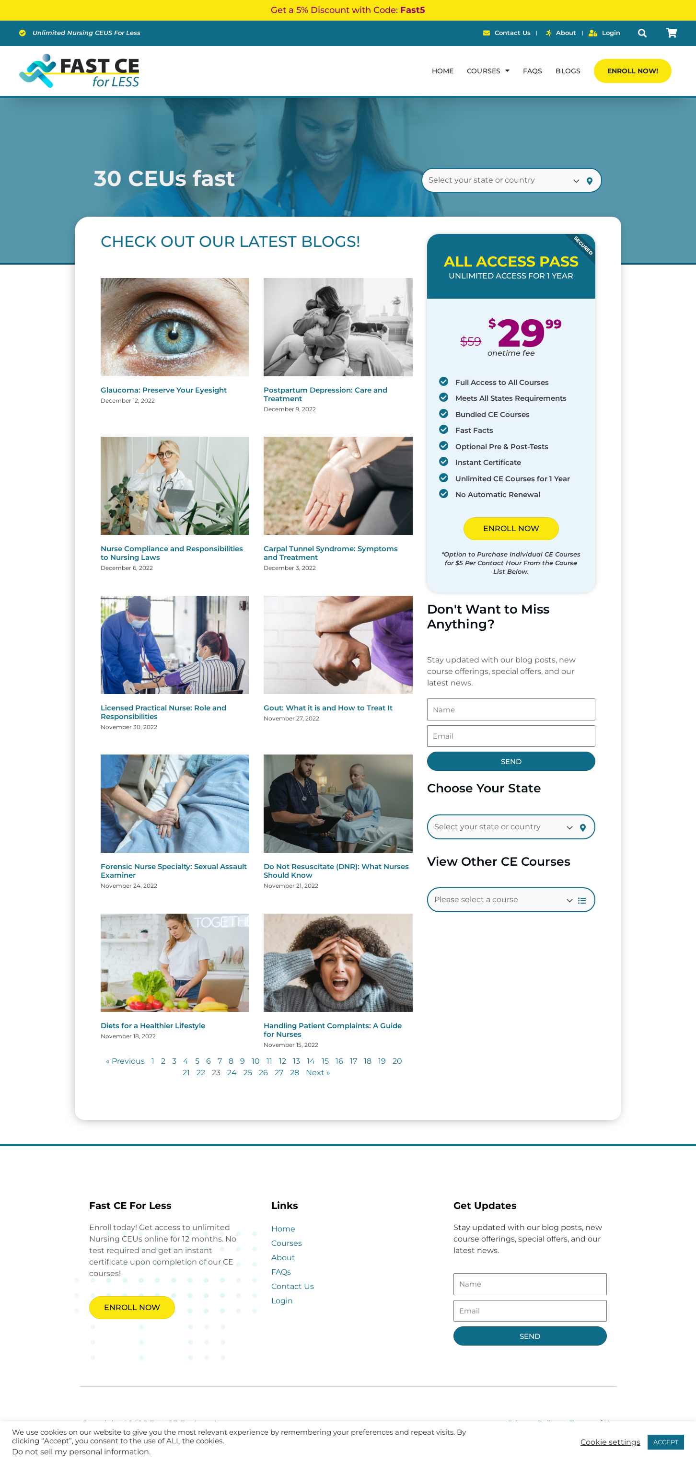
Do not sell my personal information (80, 1451)
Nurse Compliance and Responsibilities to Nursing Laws (172, 553)
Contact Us (292, 1286)
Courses (286, 1243)
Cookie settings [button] (610, 1442)
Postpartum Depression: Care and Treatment (325, 394)
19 (382, 1061)
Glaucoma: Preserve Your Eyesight (164, 390)
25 (248, 1072)
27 (279, 1072)
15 (325, 1061)
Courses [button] (488, 70)
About (283, 1257)
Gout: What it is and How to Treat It (328, 707)
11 (269, 1061)
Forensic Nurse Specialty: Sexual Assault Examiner (174, 871)
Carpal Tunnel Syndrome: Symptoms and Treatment (331, 553)
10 (256, 1061)
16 (339, 1061)
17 (353, 1061)
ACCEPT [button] (665, 1442)
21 (186, 1072)
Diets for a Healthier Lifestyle (153, 1025)
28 (294, 1072)
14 (311, 1061)
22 (201, 1072)
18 (367, 1061)
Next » (318, 1072)
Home (442, 71)
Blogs (568, 71)
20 (397, 1061)
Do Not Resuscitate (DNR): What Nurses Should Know (336, 871)
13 (296, 1061)
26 (263, 1072)
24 (232, 1072)
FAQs (532, 71)
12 (282, 1061)
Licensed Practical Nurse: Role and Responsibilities (163, 712)
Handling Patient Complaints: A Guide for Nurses (333, 1030)
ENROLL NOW (511, 528)
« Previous (125, 1061)
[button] (642, 33)
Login (282, 1300)
